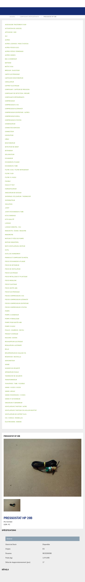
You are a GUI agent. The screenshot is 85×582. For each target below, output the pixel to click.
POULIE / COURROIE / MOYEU (14, 330)
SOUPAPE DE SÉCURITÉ (12, 368)
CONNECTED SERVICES (12, 127)
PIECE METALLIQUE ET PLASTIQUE (16, 276)
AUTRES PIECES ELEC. (12, 47)
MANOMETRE (9, 234)
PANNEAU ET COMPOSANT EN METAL (16, 257)
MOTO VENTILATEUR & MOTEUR (15, 246)
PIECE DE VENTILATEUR (12, 269)
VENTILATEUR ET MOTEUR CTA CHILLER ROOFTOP (21, 410)
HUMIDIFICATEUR (10, 189)
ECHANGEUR (9, 158)
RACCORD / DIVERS (11, 337)
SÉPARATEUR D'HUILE (12, 372)
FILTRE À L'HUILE (10, 177)
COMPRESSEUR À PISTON (13, 120)
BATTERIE (8, 63)
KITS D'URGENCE (10, 215)
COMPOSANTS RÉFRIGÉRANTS (14, 97)
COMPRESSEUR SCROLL (12, 116)
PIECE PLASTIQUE (11, 284)
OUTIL (7, 250)
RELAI (7, 349)
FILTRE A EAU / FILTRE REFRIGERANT (17, 169)
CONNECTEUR (9, 131)
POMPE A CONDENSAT (12, 315)
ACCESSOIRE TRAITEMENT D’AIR (15, 24)
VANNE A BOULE (10, 391)
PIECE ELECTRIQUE (11, 273)
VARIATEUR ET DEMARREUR (13, 402)
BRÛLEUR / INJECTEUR (12, 70)
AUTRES (7, 40)
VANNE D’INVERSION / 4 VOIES (15, 395)
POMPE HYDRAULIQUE (12, 318)
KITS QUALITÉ (9, 219)
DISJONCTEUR (9, 154)
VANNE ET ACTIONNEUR (12, 399)
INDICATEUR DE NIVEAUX (13, 192)
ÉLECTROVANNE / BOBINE (13, 421)
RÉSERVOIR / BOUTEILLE (13, 356)
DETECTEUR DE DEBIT (12, 147)
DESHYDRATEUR (10, 143)
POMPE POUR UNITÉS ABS (13, 322)
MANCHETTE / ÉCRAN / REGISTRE (15, 230)
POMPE (7, 311)
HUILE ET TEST (10, 185)
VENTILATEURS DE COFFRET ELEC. (16, 414)
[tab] (42, 24)
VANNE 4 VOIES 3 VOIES (13, 387)
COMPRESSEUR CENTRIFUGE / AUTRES (17, 112)
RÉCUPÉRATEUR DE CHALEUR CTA (15, 353)
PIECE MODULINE (10, 280)
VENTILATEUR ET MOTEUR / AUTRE (16, 406)
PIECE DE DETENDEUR (12, 265)
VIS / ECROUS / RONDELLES (14, 418)
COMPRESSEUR (10, 101)
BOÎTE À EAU (9, 66)
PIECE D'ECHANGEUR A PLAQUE (15, 261)
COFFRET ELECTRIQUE (12, 85)
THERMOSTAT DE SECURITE (13, 376)
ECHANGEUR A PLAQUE (12, 162)
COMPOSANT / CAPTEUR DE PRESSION (17, 89)
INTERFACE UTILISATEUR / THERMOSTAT (18, 196)
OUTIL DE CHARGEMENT (12, 253)
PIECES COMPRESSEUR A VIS (14, 295)
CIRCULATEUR (9, 82)
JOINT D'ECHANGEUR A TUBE (14, 211)
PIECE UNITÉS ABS (11, 288)
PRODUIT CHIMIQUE (11, 334)
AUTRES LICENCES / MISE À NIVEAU (16, 43)
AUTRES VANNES (10, 55)
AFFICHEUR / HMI (10, 32)
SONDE (7, 364)
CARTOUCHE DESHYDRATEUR (14, 78)
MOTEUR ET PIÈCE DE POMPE (14, 238)
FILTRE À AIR (9, 173)
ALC (6, 36)
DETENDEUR (9, 150)
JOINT (7, 208)
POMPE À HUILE (10, 326)
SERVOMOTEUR (10, 360)
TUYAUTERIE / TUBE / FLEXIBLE (15, 383)
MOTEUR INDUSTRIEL (12, 242)
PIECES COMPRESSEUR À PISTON (16, 307)
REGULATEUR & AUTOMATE (13, 345)
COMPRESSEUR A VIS (12, 105)
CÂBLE (7, 139)
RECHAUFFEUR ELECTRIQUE (14, 341)
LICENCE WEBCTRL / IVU (13, 227)
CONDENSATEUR (10, 124)
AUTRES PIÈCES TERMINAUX (14, 51)
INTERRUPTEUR (10, 200)
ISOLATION (8, 204)
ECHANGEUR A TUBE (11, 166)
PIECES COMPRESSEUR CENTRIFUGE (17, 303)
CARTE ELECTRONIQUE (12, 74)
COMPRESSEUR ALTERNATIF (14, 108)
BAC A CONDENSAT (11, 59)
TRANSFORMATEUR (11, 379)
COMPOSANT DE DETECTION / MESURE (17, 93)
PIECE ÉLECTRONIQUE (12, 292)
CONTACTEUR (9, 135)
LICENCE (8, 223)
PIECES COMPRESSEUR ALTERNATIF (16, 299)
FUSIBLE (8, 181)
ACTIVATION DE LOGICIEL (13, 28)
